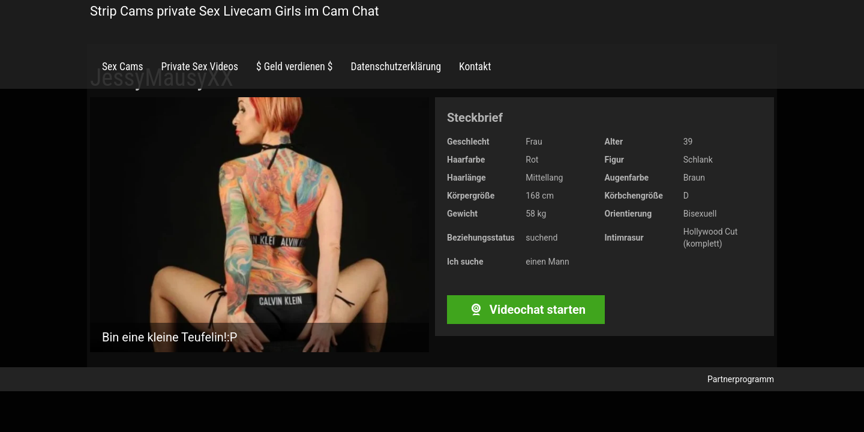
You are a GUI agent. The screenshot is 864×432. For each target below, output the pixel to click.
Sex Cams (122, 67)
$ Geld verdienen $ (294, 67)
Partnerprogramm (740, 379)
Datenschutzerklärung (395, 67)
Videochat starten (526, 309)
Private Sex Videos (199, 67)
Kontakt (475, 67)
